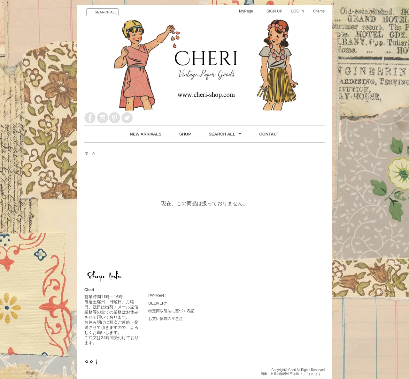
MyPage (246, 11)
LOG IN (297, 11)
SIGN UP (274, 11)
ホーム (90, 153)
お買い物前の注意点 (165, 318)
